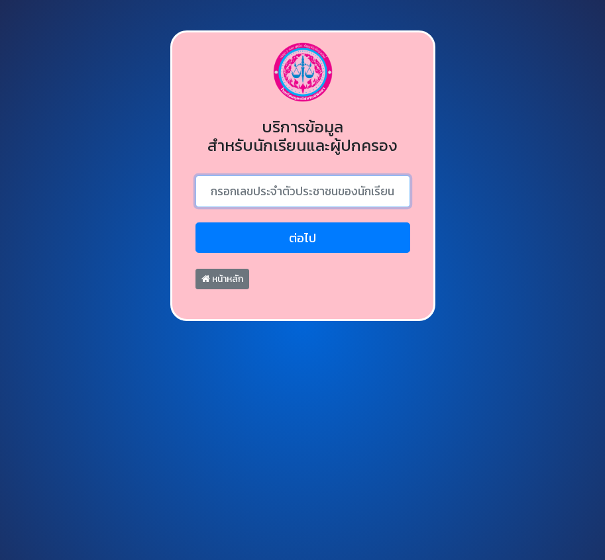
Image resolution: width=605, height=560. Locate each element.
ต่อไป (302, 237)
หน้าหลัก (222, 279)
